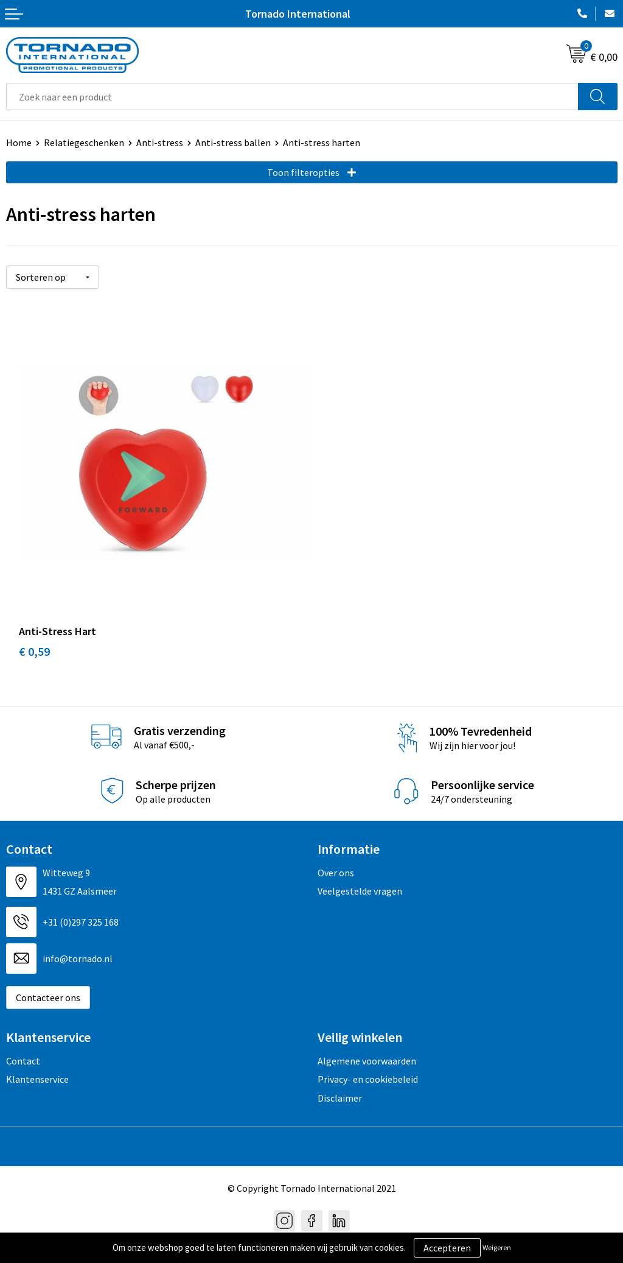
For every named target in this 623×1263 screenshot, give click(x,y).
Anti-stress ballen (233, 142)
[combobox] (292, 96)
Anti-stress (159, 142)
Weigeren (496, 1247)
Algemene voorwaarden (367, 1046)
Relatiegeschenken (84, 142)
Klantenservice (37, 1065)
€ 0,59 (34, 637)
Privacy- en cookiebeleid (368, 1065)
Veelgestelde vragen (360, 877)
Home (19, 142)
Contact (23, 1046)
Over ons (336, 859)
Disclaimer (340, 1083)
